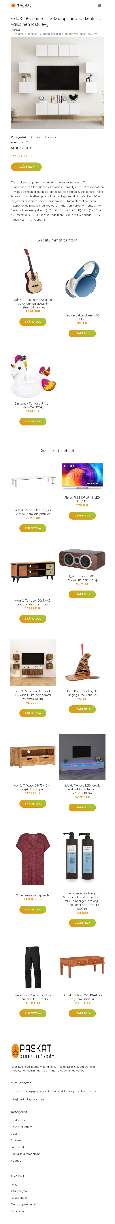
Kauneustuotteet (21, 1127)
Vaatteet (16, 1160)
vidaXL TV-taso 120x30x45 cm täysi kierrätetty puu (32, 602)
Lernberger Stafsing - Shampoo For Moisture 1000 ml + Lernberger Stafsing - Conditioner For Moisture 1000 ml (82, 901)
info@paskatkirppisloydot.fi (28, 1099)
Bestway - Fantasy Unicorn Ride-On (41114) (33, 405)
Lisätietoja (26, 167)
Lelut (14, 1133)
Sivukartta (17, 1211)
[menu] (100, 5)
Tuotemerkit (18, 1147)
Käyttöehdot (19, 1197)
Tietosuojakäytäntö (23, 1204)
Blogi (14, 1184)
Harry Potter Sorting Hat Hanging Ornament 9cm (82, 693)
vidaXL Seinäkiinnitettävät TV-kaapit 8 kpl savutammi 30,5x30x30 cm (33, 695)
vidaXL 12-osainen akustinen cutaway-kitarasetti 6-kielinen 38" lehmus (33, 303)
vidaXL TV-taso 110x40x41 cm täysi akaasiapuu (82, 997)
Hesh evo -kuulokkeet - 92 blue (82, 317)
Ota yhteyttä (19, 1191)
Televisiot (51, 137)
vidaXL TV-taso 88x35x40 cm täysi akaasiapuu (32, 787)
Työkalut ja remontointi (25, 1154)
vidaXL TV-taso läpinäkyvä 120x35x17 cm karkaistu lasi (33, 512)
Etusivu (15, 30)
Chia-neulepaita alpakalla (33, 895)
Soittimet (16, 1140)
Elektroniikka (35, 137)
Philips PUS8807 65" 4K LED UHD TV (82, 499)
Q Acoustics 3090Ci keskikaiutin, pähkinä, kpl (82, 578)
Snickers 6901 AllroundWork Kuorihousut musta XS (32, 997)
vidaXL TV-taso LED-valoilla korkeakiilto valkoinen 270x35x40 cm (82, 789)
